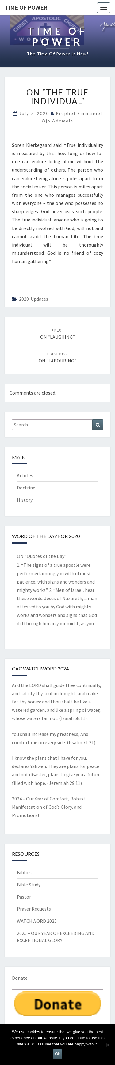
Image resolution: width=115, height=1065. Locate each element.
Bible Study (28, 884)
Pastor (24, 897)
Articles (25, 475)
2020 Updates (33, 299)
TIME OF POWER (26, 7)
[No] (107, 1045)
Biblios (24, 872)
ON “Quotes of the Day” (42, 556)
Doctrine (26, 487)
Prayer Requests (34, 909)
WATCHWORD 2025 (37, 921)
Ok (57, 1054)
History (25, 500)
